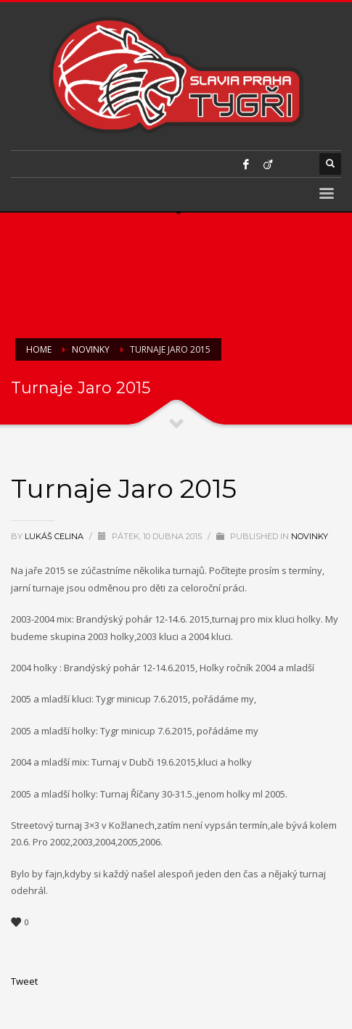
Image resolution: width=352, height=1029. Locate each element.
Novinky (309, 536)
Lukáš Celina (55, 536)
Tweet (24, 981)
